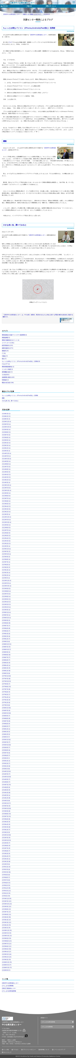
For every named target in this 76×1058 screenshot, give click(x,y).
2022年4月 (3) (6, 538)
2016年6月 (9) (6, 723)
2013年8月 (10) (6, 814)
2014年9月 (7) (6, 779)
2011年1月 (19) (6, 896)
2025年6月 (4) (6, 437)
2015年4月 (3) (6, 761)
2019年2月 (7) (6, 639)
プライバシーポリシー (29, 1049)
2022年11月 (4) (6, 519)
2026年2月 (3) (6, 416)
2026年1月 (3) (6, 419)
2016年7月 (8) (6, 721)
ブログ (10, 42)
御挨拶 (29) (5, 351)
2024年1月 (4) (6, 482)
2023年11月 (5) (6, 488)
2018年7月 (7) (6, 657)
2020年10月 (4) (6, 586)
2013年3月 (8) (6, 827)
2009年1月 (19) (6, 959)
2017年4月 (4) (6, 697)
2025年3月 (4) (6, 445)
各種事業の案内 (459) (8, 377)
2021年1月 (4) (6, 578)
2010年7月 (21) (6, 912)
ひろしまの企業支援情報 (9, 991)
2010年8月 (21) (6, 909)
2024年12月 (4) (6, 453)
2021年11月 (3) (6, 551)
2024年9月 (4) (6, 461)
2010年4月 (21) (6, 920)
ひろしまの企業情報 (7, 985)
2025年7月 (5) (6, 435)
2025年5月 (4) (6, 440)
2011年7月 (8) (6, 880)
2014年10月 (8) (6, 776)
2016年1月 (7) (6, 737)
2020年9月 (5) (6, 588)
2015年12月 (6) (6, 739)
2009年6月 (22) (6, 946)
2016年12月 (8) (6, 708)
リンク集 (6, 1049)
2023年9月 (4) (6, 493)
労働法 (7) (5, 356)
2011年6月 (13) (6, 882)
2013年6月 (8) (6, 819)
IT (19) (4, 353)
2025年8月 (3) (6, 432)
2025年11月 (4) (6, 424)
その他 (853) (5, 374)
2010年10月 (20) (7, 904)
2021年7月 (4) (6, 562)
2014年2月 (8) (6, 798)
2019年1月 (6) (6, 641)
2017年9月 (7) (6, 684)
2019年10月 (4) (6, 617)
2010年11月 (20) (6, 901)
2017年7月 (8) (6, 689)
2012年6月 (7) (6, 851)
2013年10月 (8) (6, 808)
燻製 (5, 141)
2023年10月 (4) (6, 490)
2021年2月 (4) (6, 575)
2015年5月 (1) (6, 758)
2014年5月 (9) (6, 790)
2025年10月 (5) (6, 427)
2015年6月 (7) (6, 755)
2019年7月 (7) (6, 625)
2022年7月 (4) (6, 530)
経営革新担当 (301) (7, 345)
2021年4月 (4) (6, 570)
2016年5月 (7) (6, 726)
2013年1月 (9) (6, 832)
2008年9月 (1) (6, 970)
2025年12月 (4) (6, 421)
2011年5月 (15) (6, 885)
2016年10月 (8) (6, 713)
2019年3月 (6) (6, 636)
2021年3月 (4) (6, 572)
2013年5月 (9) (6, 821)
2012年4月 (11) (6, 856)
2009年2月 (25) (6, 957)
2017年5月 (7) (6, 694)
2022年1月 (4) (6, 546)
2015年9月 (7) (6, 747)
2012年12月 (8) (6, 835)
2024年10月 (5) (6, 458)
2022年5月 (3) (6, 535)
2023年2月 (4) (6, 511)
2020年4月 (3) (6, 602)
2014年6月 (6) (6, 787)
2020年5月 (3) (6, 599)
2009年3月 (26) (6, 954)
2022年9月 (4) (6, 525)
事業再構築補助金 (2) (8, 366)
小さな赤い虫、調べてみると (15, 225)
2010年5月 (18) (6, 917)
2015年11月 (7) (6, 742)
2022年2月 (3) (6, 543)
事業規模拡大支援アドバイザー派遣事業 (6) (14, 335)
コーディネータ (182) (8, 343)
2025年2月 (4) (6, 448)
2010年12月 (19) (6, 898)
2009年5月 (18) (6, 949)
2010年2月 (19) (6, 925)
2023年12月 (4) (6, 485)
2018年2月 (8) (6, 670)
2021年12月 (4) (6, 549)
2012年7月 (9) (6, 848)
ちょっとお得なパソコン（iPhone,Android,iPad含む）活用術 (29, 28)
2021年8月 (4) (6, 559)
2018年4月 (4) (6, 665)
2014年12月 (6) (6, 771)
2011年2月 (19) (6, 893)
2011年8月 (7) (6, 877)
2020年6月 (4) (6, 596)
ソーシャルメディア (59, 1049)
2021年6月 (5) (6, 564)
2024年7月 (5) (6, 466)
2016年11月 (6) (6, 710)
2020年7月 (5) (6, 594)
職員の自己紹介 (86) (8, 382)
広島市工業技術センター (9, 988)
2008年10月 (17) (7, 967)
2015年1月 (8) (6, 769)
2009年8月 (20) (7, 941)
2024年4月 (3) (6, 474)
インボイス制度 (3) (7, 369)
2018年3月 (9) (6, 668)
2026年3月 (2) (6, 413)
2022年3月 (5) (6, 541)
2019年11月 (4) (6, 615)
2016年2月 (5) (6, 734)
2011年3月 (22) (6, 890)
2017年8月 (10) (6, 686)
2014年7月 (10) (6, 784)
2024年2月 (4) (6, 480)
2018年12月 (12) (6, 644)
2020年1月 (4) (6, 610)
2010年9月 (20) (6, 906)
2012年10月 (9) (6, 840)
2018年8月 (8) (6, 655)
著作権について (44, 1049)
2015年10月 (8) (6, 745)
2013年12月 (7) (6, 803)
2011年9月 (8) (6, 875)
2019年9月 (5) (6, 620)
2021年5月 (47, 14)
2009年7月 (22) (6, 943)
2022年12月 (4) (6, 517)
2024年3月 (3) (6, 477)
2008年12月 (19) (7, 962)
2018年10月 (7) (6, 649)
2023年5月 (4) (6, 503)
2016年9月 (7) (6, 716)
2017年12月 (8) (6, 676)
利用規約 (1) (5, 380)
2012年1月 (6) (6, 864)
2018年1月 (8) (6, 673)
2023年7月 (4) (6, 498)
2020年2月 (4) (6, 607)
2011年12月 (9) (6, 867)
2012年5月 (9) (6, 853)
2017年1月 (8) (6, 705)
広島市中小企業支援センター (11, 14)
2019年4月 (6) (6, 633)
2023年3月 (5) (6, 509)
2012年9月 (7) (6, 843)
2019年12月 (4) (6, 612)
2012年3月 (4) (6, 859)
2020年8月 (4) (6, 591)
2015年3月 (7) (6, 763)
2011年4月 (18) (6, 888)
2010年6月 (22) (6, 914)
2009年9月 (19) (6, 938)
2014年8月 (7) (6, 782)
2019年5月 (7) (6, 631)
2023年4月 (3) (6, 506)
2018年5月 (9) (6, 662)
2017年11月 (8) (6, 678)
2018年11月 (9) (6, 647)
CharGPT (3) (6, 364)
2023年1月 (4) (6, 514)
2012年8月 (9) (6, 845)
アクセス (15, 1049)
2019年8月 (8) (6, 623)
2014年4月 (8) (6, 792)
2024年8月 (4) (6, 464)
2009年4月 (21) (6, 951)
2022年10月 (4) (6, 522)
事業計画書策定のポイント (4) (10, 340)
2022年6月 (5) (6, 533)
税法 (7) (4, 358)
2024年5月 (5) (6, 472)
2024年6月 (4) (6, 469)
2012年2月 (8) (6, 861)
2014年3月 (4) (6, 795)
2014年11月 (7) (6, 774)
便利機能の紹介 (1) (7, 372)
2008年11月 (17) (6, 965)
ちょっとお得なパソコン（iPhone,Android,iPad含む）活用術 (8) (21, 361)
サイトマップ (7, 1052)
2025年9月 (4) (6, 429)
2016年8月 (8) (6, 718)
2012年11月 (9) (6, 837)
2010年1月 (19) (6, 928)
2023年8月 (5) (6, 496)
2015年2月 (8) (6, 766)
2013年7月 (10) (6, 816)
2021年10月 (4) (6, 554)
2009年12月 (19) (7, 930)
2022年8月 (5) (6, 527)
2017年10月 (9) (6, 681)
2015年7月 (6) (6, 753)
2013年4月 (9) (6, 824)
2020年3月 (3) (6, 604)
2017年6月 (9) (6, 692)
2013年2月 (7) (6, 829)
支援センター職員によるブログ (32, 14)
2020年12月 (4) (6, 580)
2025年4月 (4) (6, 443)
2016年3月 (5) (6, 731)
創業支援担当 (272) (7, 348)
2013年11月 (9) (6, 806)
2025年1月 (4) (6, 451)
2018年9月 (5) (6, 652)
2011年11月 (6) (6, 869)
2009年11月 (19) (6, 933)
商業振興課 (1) (6, 337)
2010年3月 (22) (6, 922)
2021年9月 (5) (6, 556)
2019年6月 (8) (6, 628)
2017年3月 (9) (6, 700)
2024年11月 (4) (6, 456)
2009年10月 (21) (7, 935)
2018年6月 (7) (6, 660)
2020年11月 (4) (6, 583)
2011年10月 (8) (6, 872)
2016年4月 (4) (6, 729)
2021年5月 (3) (6, 567)
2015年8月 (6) (6, 750)
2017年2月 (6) (6, 702)
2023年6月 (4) (6, 501)
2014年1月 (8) (6, 800)
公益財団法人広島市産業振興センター (40, 2)
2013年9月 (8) (6, 811)
